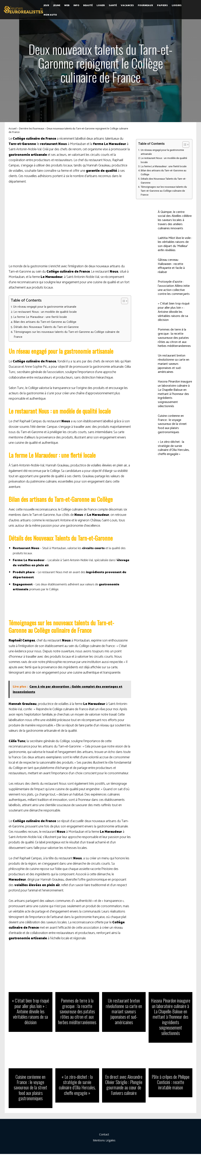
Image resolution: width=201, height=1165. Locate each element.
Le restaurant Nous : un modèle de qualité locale (45, 312)
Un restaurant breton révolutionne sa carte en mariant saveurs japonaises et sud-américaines (173, 364)
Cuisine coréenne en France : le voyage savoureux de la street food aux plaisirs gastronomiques (172, 424)
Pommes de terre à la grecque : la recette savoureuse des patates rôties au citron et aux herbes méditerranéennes (174, 338)
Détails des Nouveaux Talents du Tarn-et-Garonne (46, 327)
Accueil (12, 128)
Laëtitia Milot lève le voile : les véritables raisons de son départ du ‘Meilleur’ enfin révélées (175, 244)
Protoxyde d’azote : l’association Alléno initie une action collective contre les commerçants (174, 288)
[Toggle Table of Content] (122, 301)
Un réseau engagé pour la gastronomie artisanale (44, 306)
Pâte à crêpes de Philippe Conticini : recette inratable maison (170, 1080)
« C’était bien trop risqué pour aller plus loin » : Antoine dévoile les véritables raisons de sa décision (173, 312)
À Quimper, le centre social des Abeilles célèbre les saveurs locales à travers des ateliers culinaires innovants (175, 220)
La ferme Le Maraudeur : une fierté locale (40, 317)
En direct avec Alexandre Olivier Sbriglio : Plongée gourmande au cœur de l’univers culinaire (124, 1083)
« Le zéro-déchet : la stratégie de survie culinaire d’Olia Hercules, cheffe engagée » (173, 448)
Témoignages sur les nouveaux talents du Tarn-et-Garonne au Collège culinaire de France (67, 334)
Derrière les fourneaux (31, 128)
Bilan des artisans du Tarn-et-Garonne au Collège (45, 322)
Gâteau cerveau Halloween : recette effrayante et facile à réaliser (171, 266)
